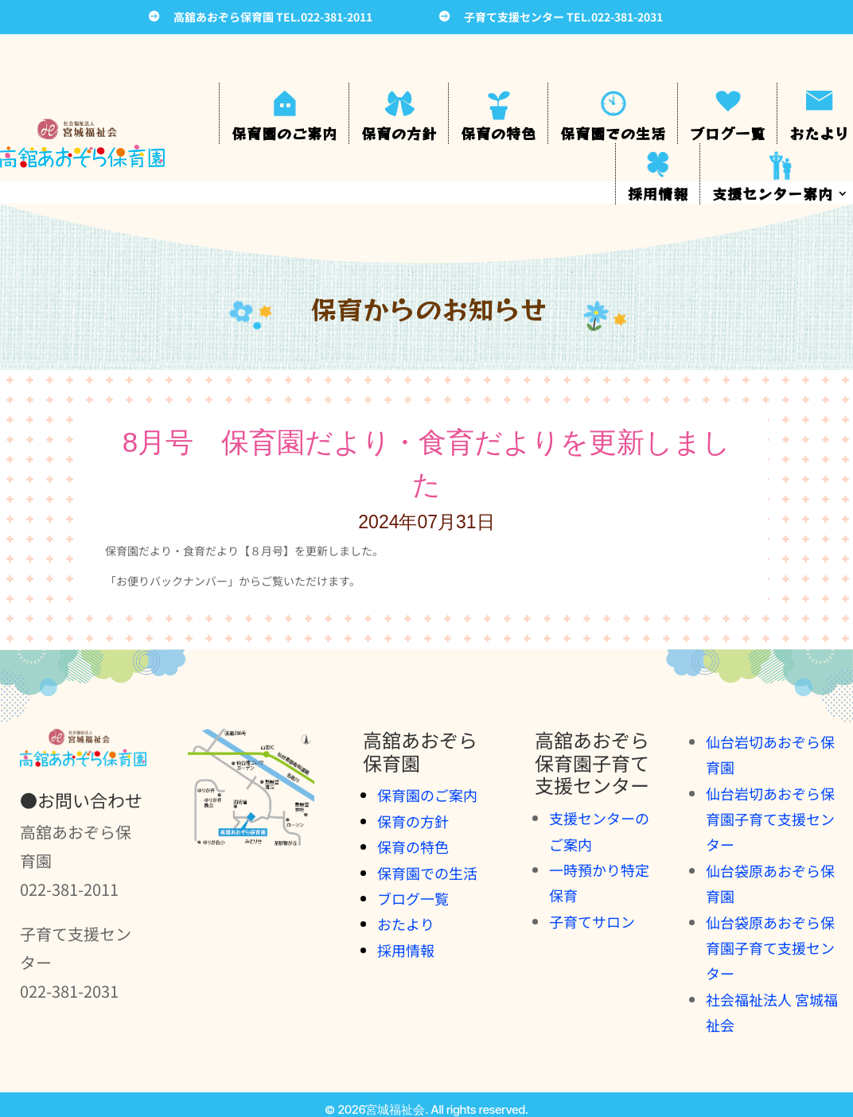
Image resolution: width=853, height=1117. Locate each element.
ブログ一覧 (727, 133)
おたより (819, 133)
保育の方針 (399, 133)
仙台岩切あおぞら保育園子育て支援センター (770, 819)
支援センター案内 (772, 193)
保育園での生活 (613, 133)
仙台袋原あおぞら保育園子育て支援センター (770, 948)
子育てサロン (592, 921)
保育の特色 (498, 133)
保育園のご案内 (284, 133)
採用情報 (658, 193)
